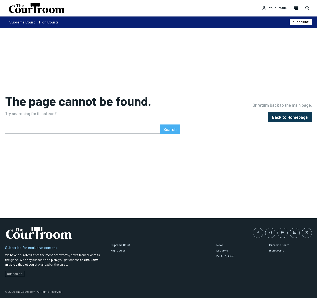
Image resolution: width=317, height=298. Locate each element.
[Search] (170, 129)
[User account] (274, 8)
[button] (307, 7)
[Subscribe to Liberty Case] (301, 22)
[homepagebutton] (290, 117)
